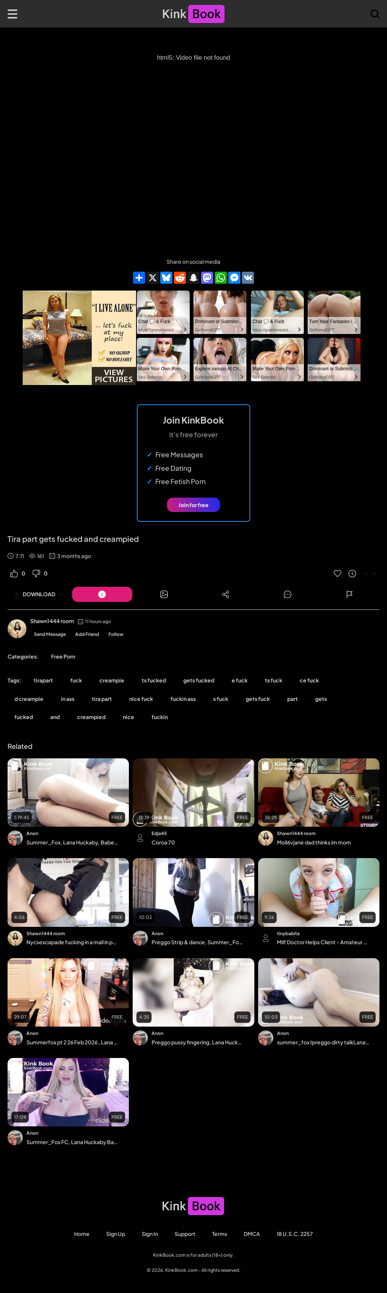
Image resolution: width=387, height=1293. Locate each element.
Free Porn (63, 656)
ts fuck (273, 680)
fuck (76, 680)
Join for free (193, 504)
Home (82, 1233)
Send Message (50, 634)
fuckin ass (183, 698)
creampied (91, 716)
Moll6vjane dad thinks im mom (314, 842)
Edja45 (159, 833)
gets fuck (258, 698)
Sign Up (115, 1233)
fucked (23, 716)
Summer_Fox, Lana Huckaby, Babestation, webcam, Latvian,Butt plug (72, 842)
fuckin (160, 716)
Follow (116, 634)
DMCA (252, 1233)
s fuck (220, 698)
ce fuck (309, 680)
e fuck (240, 680)
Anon (32, 833)
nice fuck (141, 698)
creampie (111, 680)
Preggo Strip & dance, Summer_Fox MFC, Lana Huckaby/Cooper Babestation (198, 942)
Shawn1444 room (52, 620)
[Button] (102, 594)
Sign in (150, 1233)
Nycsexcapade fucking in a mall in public (72, 942)
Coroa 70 (163, 842)
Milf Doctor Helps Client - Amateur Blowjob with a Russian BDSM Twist (323, 942)
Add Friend (87, 634)
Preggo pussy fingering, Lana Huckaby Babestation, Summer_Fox (198, 1042)
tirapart (43, 680)
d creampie (28, 698)
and (55, 716)
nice (128, 716)
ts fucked (154, 680)
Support (185, 1233)
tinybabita (288, 933)
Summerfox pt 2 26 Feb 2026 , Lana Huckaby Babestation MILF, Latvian (72, 1042)
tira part (102, 698)
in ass (67, 698)
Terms (219, 1233)
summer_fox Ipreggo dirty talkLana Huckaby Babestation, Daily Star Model (323, 1042)
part (292, 698)
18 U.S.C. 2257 (295, 1233)
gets (321, 698)
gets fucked (198, 680)
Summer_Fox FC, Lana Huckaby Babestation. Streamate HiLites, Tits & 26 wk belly (72, 1141)
